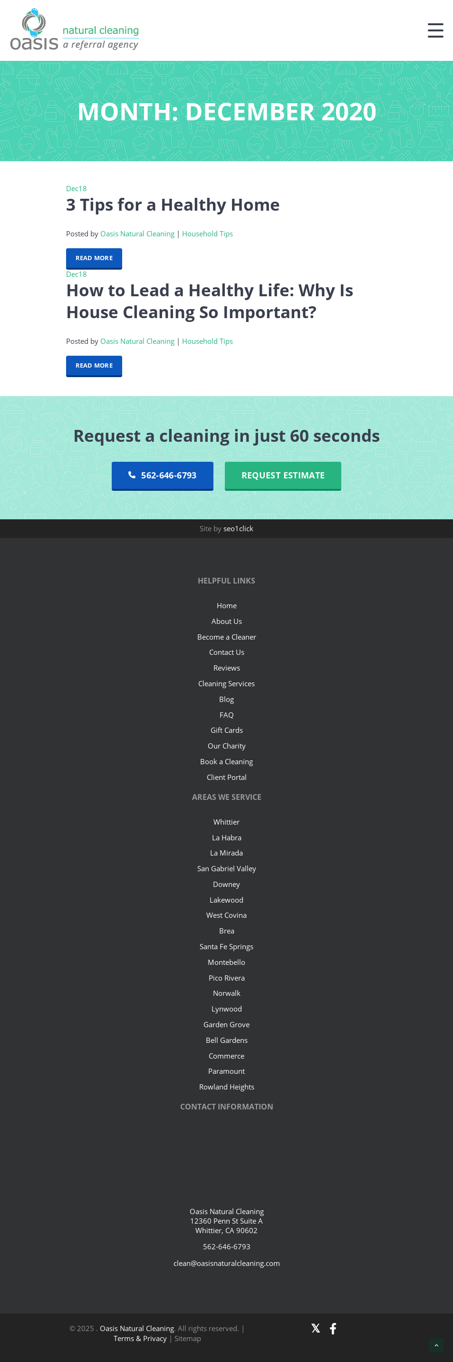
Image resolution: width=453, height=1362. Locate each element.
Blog (226, 699)
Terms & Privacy (141, 1338)
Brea (226, 930)
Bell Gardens (227, 1040)
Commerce (226, 1055)
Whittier (226, 822)
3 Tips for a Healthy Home (173, 204)
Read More (94, 257)
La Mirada (226, 852)
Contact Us (226, 652)
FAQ (227, 715)
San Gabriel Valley (226, 868)
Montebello (226, 962)
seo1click (238, 528)
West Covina (226, 915)
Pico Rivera (227, 978)
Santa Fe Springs (226, 946)
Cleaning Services (226, 683)
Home (227, 605)
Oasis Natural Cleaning (137, 233)
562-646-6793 (162, 475)
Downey (226, 884)
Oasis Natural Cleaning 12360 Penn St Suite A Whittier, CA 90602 (227, 1220)
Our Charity (227, 745)
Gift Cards (227, 730)
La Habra (226, 837)
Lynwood (227, 1008)
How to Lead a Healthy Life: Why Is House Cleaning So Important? (209, 300)
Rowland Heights (226, 1086)
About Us (227, 621)
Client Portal (227, 777)
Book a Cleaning (226, 761)
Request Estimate (283, 475)
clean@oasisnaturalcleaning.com (226, 1263)
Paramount (226, 1071)
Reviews (226, 667)
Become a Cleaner (226, 637)
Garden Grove (226, 1024)
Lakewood (226, 900)
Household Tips (207, 233)
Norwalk (227, 993)
